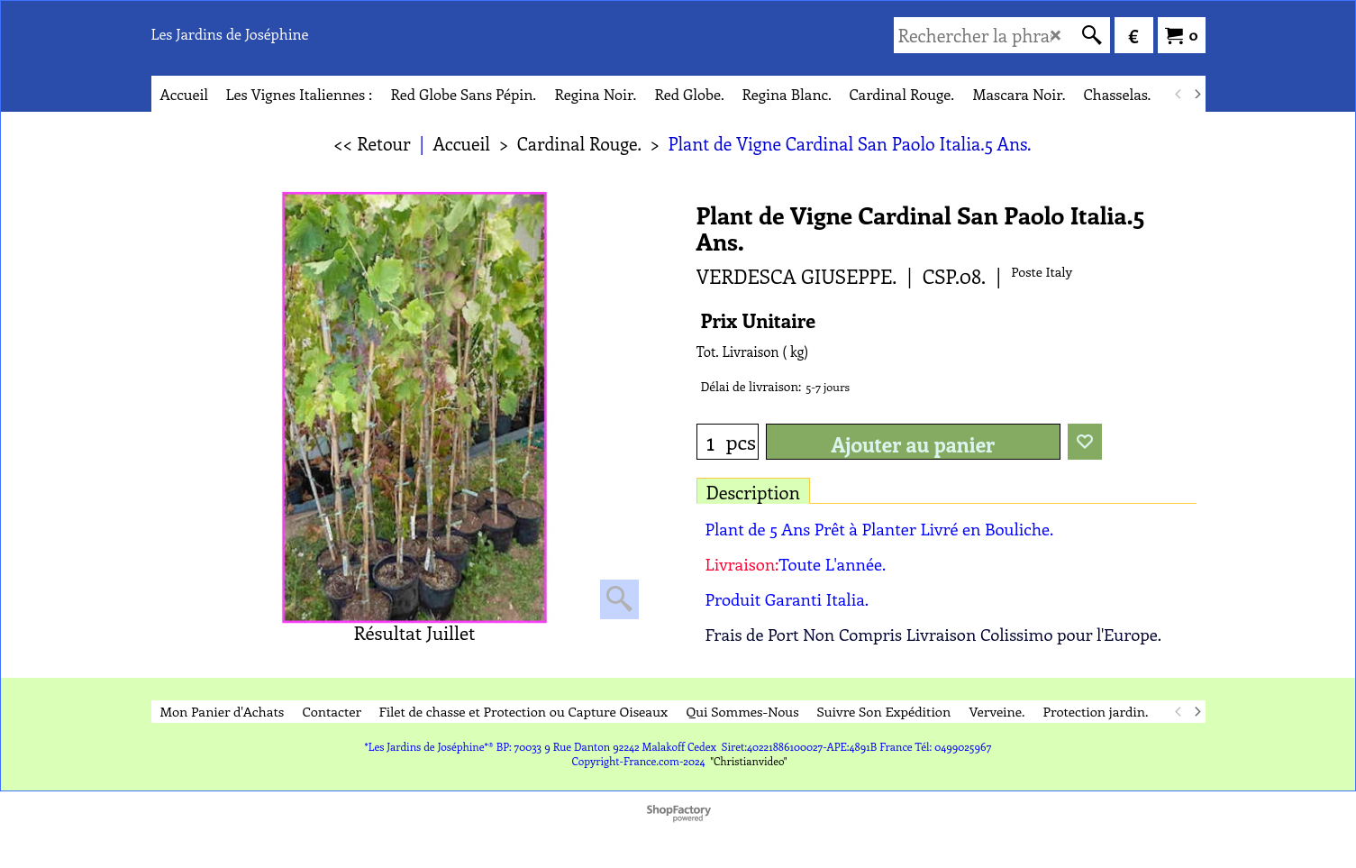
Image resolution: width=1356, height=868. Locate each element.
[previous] (1179, 94)
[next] (1197, 94)
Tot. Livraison (737, 352)
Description (753, 492)
